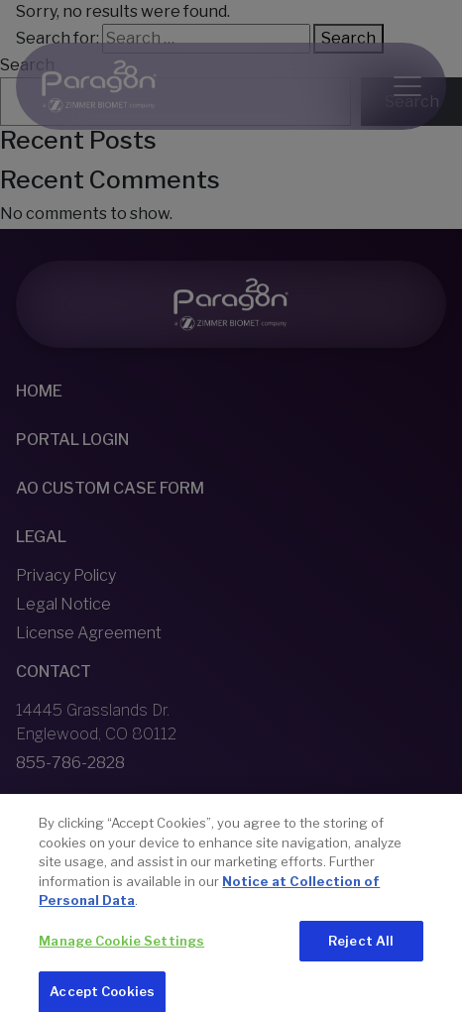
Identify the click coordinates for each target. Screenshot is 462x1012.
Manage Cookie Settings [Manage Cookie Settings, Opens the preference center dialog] (121, 949)
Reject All (361, 949)
